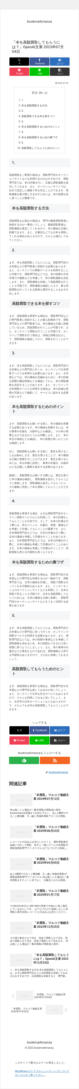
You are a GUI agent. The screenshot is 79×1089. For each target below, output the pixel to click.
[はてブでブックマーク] (60, 61)
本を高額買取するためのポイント (40, 126)
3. (22, 121)
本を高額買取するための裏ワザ (39, 137)
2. (22, 110)
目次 (35, 92)
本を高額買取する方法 (34, 105)
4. (22, 132)
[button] (60, 72)
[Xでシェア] (19, 61)
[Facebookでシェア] (39, 61)
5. (22, 142)
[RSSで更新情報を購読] (55, 760)
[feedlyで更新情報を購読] (24, 760)
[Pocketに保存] (19, 72)
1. (22, 100)
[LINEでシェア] (39, 72)
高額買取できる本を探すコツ (38, 116)
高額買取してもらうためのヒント (40, 148)
